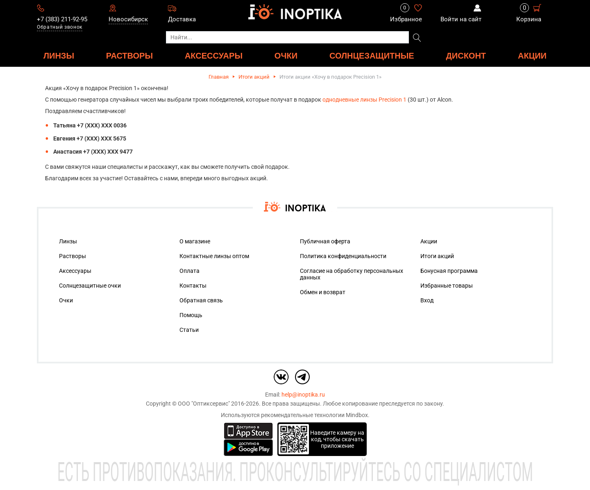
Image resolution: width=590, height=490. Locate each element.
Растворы (72, 256)
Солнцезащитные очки (90, 285)
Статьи (189, 330)
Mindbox (357, 415)
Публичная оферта (325, 241)
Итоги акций (254, 77)
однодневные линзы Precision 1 (364, 99)
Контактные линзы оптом (214, 256)
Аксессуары (75, 271)
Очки (66, 300)
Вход (426, 300)
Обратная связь (201, 300)
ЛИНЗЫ (58, 55)
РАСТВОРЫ (129, 55)
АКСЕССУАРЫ (214, 55)
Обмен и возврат (322, 292)
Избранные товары (446, 285)
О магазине (194, 241)
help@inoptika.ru (303, 394)
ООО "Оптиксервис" (204, 403)
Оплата (189, 271)
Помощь (190, 315)
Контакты (192, 285)
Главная (219, 77)
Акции (532, 55)
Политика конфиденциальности (343, 256)
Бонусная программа (449, 271)
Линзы (68, 241)
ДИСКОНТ (466, 55)
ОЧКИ (286, 55)
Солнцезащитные (371, 55)
